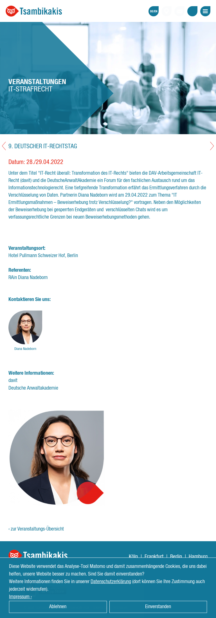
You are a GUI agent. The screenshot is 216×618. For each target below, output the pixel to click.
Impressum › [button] (20, 596)
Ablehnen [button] (57, 606)
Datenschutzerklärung (111, 581)
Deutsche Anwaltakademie (33, 388)
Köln (133, 556)
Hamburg (198, 556)
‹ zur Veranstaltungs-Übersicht (36, 529)
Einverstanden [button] (158, 606)
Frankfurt (154, 556)
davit (12, 380)
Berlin (176, 556)
